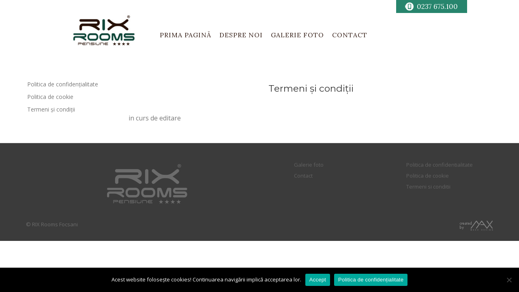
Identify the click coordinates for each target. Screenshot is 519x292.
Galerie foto (309, 164)
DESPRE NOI (241, 35)
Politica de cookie (50, 97)
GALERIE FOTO (297, 35)
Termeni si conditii (428, 186)
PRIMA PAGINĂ (185, 35)
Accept (317, 280)
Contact (303, 175)
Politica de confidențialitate (62, 84)
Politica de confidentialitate (439, 164)
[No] (509, 280)
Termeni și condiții (51, 109)
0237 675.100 (437, 6)
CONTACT (349, 35)
